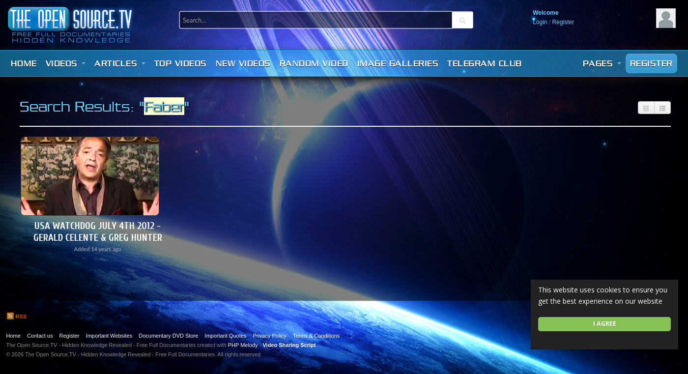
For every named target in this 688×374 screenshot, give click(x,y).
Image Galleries (398, 63)
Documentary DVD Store (168, 336)
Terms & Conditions (316, 336)
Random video (314, 63)
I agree (604, 323)
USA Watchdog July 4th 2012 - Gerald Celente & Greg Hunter (97, 231)
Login (540, 22)
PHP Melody (243, 345)
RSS (16, 316)
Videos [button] (66, 63)
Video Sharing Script (288, 345)
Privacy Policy (269, 336)
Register (563, 22)
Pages (602, 63)
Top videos (180, 63)
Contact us (40, 336)
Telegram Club (484, 63)
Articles (119, 63)
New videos (243, 63)
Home (24, 63)
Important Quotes (225, 336)
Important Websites (109, 336)
